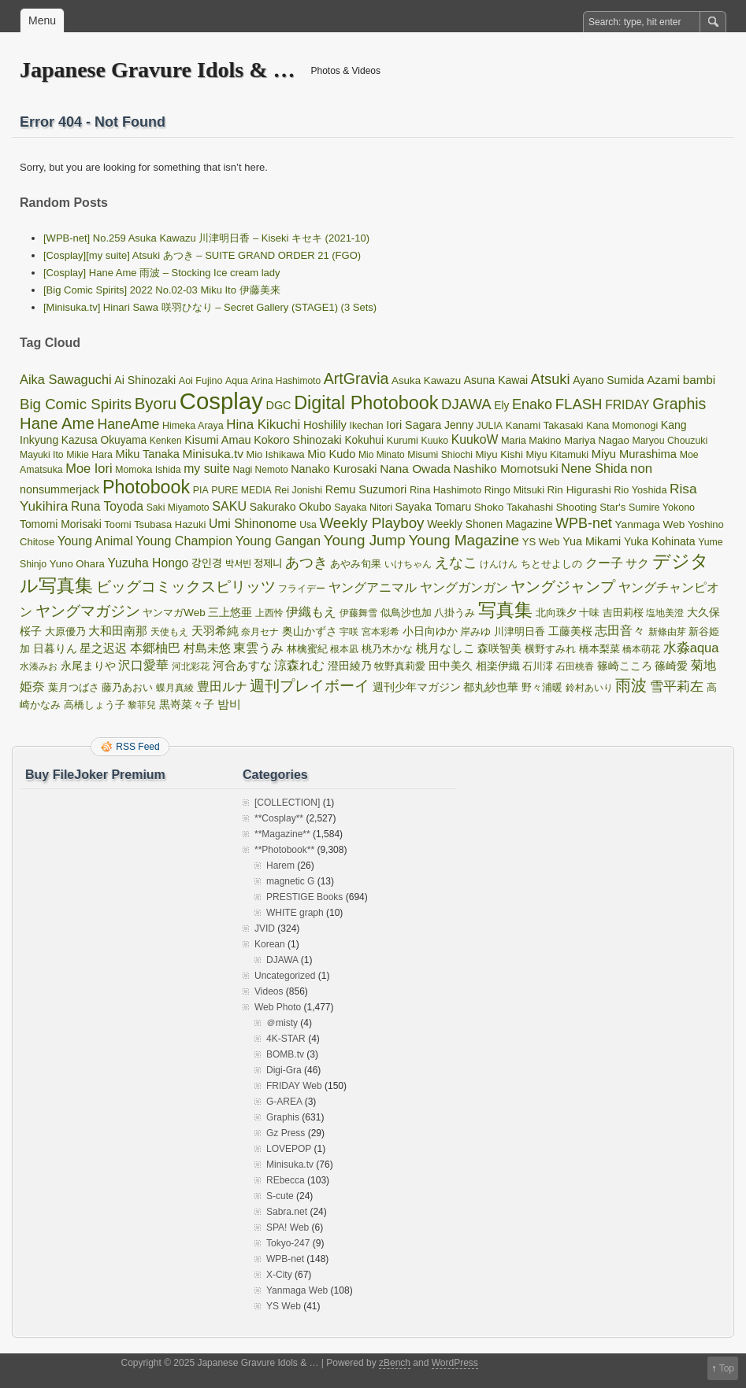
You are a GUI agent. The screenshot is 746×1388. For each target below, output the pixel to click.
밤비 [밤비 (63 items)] (229, 704)
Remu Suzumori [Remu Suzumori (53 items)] (366, 489)
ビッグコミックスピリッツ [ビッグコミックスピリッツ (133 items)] (186, 586)
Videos (268, 991)
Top (726, 1368)
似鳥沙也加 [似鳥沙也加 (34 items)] (406, 612)
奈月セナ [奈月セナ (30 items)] (260, 631)
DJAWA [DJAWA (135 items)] (466, 404)
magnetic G (290, 881)
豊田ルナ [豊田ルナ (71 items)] (222, 686)
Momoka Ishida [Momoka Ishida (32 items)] (147, 469)
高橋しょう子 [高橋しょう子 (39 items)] (94, 705)
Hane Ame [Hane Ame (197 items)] (57, 423)
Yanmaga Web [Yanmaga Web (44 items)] (649, 524)
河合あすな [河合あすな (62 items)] (242, 665)
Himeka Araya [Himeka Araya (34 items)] (193, 425)
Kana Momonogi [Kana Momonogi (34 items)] (622, 425)
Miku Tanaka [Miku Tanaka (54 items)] (148, 454)
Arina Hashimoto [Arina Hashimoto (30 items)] (286, 380)
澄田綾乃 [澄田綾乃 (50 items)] (350, 665)
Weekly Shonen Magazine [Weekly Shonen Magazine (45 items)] (489, 524)
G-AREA (284, 1101)
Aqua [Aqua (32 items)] (236, 380)
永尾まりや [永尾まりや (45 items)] (88, 666)
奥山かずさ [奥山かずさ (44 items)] (309, 631)
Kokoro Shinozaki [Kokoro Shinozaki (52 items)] (298, 440)
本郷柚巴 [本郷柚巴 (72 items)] (155, 648)
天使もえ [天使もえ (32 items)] (169, 631)
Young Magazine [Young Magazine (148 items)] (463, 540)
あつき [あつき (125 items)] (306, 562)
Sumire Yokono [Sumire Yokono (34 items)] (662, 507)
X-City (279, 1274)
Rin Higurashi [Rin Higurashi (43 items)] (579, 490)
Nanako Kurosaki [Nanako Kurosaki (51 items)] (334, 469)
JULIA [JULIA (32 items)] (490, 425)
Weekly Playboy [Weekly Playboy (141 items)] (371, 523)
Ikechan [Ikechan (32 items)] (366, 425)
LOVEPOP (288, 1148)
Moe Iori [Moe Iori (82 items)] (88, 468)
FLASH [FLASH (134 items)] (579, 404)
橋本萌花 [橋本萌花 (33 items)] (641, 649)
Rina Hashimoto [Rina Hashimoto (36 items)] (445, 490)
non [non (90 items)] (641, 468)
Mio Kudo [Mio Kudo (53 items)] (331, 454)
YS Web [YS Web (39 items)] (541, 542)
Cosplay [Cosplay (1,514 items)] (221, 401)
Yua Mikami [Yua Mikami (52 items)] (591, 541)
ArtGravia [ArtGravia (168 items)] (356, 378)
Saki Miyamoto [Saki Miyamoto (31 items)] (178, 507)
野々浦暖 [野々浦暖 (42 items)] (541, 687)
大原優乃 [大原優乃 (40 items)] (65, 631)
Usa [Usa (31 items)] (308, 524)
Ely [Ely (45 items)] (501, 406)
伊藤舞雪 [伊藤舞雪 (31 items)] (358, 612)
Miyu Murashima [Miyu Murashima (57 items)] (634, 454)
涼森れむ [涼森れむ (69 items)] (299, 665)
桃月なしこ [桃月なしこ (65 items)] (445, 648)
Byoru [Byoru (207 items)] (156, 403)
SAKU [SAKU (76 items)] (229, 506)
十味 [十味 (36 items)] (589, 612)
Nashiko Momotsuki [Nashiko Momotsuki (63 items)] (506, 468)
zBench (394, 1362)
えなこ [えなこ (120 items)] (456, 562)
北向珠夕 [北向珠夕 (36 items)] (556, 612)
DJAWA (282, 959)
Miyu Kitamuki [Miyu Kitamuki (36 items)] (556, 454)
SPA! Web (287, 1227)
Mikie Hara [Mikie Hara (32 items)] (89, 454)
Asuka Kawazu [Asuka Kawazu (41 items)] (426, 380)
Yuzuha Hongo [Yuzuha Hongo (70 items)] (147, 563)
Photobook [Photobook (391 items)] (146, 487)
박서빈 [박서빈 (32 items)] (238, 564)
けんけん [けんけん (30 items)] (499, 564)
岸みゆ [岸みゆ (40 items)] (475, 631)
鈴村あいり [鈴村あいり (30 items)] (589, 687)
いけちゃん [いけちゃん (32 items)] (408, 564)
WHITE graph (295, 912)
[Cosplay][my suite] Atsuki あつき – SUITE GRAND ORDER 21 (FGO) (202, 255)
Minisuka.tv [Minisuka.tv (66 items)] (213, 453)
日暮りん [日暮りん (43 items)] (55, 649)
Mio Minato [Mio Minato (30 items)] (381, 454)
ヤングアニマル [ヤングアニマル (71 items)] (372, 587)
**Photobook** (284, 849)
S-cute (280, 1196)
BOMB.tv (285, 1054)
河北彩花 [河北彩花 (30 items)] (191, 666)
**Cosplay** (278, 818)
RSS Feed (137, 746)
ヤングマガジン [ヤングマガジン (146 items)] (87, 611)
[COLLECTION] (287, 802)
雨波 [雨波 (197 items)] (631, 685)
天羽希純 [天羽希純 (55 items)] (215, 631)
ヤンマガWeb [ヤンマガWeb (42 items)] (174, 612)
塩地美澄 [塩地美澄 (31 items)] (665, 612)
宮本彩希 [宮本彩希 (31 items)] (380, 631)
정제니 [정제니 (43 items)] (268, 564)
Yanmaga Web (297, 1290)
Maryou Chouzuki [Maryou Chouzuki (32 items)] (670, 440)
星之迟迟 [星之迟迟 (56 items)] (103, 648)
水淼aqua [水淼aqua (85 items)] (691, 647)
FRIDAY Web (294, 1085)
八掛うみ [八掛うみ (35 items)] (454, 612)
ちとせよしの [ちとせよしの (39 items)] (551, 564)
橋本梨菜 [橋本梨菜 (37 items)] (599, 649)
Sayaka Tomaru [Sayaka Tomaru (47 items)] (433, 506)
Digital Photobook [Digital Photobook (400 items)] (366, 403)
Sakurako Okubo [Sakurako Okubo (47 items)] (291, 506)
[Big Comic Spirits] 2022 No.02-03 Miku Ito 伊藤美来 (161, 290)
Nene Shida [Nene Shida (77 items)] (594, 468)
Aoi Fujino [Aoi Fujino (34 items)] (201, 380)
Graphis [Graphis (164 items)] (679, 403)
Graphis (282, 1117)
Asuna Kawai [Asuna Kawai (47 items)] (496, 380)
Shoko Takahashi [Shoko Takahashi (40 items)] (513, 507)
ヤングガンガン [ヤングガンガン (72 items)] (464, 587)
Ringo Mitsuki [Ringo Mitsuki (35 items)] (514, 490)
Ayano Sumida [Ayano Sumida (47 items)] (608, 380)
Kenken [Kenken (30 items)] (166, 440)
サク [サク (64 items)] (637, 563)
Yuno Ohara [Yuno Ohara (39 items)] (77, 564)
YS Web (283, 1306)
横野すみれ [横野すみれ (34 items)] (550, 649)
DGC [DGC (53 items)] (278, 405)
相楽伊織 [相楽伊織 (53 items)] (498, 665)
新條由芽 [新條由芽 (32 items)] (667, 631)
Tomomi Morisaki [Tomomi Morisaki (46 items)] (61, 524)
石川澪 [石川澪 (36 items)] (537, 666)
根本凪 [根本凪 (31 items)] (344, 649)
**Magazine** (282, 834)
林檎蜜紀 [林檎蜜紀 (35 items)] (307, 649)
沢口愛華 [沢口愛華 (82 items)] (143, 665)
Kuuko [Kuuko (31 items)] (435, 440)
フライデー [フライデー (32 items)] (301, 588)
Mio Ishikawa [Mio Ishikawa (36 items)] (276, 454)
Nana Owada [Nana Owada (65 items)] (415, 468)
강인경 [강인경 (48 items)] (206, 563)
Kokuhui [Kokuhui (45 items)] (364, 440)
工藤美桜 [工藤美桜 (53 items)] (570, 631)
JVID (264, 928)
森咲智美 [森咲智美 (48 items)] (499, 648)
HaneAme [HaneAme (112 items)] (128, 424)
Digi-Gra (284, 1070)
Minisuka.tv (290, 1164)
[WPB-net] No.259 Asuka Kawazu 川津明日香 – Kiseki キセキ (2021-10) (206, 238)
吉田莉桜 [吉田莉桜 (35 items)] (623, 612)
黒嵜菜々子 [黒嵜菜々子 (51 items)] (186, 704)
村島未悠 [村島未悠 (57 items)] (207, 648)
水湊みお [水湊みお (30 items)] (39, 666)
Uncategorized (284, 975)
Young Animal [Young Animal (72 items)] (95, 541)
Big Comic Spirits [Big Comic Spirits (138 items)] (76, 404)
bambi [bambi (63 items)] (699, 379)
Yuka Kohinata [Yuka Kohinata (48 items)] (660, 541)
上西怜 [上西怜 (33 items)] (269, 612)
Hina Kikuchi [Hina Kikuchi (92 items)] (263, 424)
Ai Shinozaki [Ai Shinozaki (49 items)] (145, 380)
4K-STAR (286, 1038)
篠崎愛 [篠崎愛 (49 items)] (671, 665)
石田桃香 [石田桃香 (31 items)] (575, 666)
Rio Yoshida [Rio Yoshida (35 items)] (640, 490)
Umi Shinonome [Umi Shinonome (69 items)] (253, 523)
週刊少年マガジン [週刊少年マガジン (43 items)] (417, 687)
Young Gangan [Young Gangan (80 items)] (278, 540)
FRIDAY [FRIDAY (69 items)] (627, 405)
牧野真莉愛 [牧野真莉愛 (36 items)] (399, 666)
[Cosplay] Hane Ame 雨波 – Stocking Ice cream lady (161, 273)
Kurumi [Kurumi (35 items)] (402, 440)
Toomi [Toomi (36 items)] (117, 524)
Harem (280, 865)
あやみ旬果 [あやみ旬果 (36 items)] (355, 564)
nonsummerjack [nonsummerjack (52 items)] (59, 489)
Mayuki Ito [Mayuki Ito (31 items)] (42, 454)
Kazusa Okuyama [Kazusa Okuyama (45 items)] (104, 440)
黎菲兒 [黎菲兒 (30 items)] (142, 705)
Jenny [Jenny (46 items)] (458, 425)
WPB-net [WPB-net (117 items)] (583, 523)
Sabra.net (286, 1211)
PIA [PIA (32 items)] (201, 490)
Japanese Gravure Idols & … (157, 69)
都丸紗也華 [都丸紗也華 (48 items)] (490, 687)
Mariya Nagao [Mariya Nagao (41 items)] (596, 440)
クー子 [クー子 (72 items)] (604, 563)
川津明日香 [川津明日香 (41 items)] (519, 631)
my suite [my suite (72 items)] (207, 468)
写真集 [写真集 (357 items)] (505, 610)
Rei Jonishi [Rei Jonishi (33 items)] (298, 490)
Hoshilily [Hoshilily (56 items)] (325, 425)
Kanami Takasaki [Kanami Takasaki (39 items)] (545, 425)
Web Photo (277, 1007)
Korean (269, 944)
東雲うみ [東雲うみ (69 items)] (258, 648)
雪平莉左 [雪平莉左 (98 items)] (676, 686)
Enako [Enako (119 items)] (532, 404)
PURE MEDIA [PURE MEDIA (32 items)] (241, 490)
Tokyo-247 (288, 1243)
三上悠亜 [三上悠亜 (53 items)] (230, 612)
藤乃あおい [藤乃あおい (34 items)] (127, 687)
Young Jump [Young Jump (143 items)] (365, 540)
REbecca (285, 1180)
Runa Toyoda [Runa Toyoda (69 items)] (107, 506)
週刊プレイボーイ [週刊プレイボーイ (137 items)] (309, 685)
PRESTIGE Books (304, 897)
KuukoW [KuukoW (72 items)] (475, 439)
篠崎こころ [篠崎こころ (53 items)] (624, 665)
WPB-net (285, 1258)
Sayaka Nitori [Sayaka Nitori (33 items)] (363, 507)
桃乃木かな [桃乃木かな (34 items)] (387, 649)
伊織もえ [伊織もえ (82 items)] (311, 611)
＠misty (282, 1022)
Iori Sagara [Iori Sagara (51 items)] (413, 425)
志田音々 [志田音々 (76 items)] (620, 630)
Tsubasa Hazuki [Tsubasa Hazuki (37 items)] (170, 524)
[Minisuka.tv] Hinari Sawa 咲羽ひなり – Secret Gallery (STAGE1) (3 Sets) (210, 307)
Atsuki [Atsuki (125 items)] (550, 379)
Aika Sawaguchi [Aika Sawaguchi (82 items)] (66, 379)
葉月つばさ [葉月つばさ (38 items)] (73, 687)
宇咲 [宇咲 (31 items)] (349, 631)
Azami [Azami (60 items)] (663, 379)
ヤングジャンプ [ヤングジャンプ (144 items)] (562, 586)
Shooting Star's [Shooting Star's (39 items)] (591, 507)
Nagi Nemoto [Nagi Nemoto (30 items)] (260, 469)
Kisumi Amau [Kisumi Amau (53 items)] (217, 440)
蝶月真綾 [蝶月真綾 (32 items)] (175, 687)
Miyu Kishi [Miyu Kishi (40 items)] (499, 454)
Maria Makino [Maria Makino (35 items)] (531, 440)
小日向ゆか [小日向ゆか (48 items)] (430, 631)
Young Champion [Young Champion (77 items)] (183, 540)
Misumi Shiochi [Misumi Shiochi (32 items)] (440, 454)
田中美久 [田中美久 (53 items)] (451, 665)
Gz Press (285, 1133)
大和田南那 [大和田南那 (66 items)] (117, 630)
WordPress (455, 1362)
